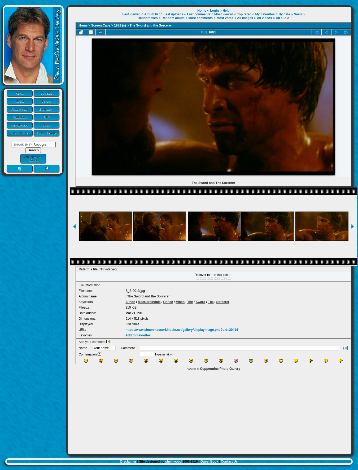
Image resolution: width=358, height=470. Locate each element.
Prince (168, 302)
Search (299, 14)
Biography (47, 109)
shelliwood (173, 461)
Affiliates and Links (33, 158)
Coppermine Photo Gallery (220, 369)
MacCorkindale (149, 302)
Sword (201, 302)
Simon (130, 302)
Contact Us (229, 461)
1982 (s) (120, 25)
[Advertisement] (209, 411)
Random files (148, 18)
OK (345, 348)
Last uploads (173, 14)
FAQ (46, 117)
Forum (46, 101)
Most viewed (223, 14)
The (190, 302)
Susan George (46, 133)
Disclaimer (128, 461)
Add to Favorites (138, 335)
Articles (46, 93)
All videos (264, 18)
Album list (152, 14)
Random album (173, 18)
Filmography (19, 109)
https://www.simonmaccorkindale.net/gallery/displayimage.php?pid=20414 (181, 330)
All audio (282, 18)
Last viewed (131, 14)
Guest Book (209, 461)
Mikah (180, 302)
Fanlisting (20, 117)
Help (226, 10)
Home (20, 93)
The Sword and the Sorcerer (151, 25)
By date (284, 14)
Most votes (225, 18)
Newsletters (19, 125)
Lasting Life (19, 133)
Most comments (201, 18)
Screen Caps (101, 25)
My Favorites (265, 14)
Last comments (198, 14)
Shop (46, 125)
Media (20, 101)
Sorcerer (222, 302)
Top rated (244, 14)
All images (245, 18)
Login (214, 10)
